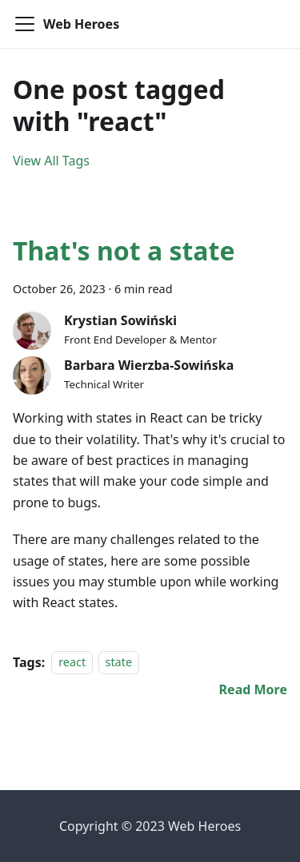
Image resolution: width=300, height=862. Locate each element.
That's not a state (124, 250)
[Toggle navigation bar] (25, 24)
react (72, 662)
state (119, 662)
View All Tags (51, 160)
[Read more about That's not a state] (253, 689)
